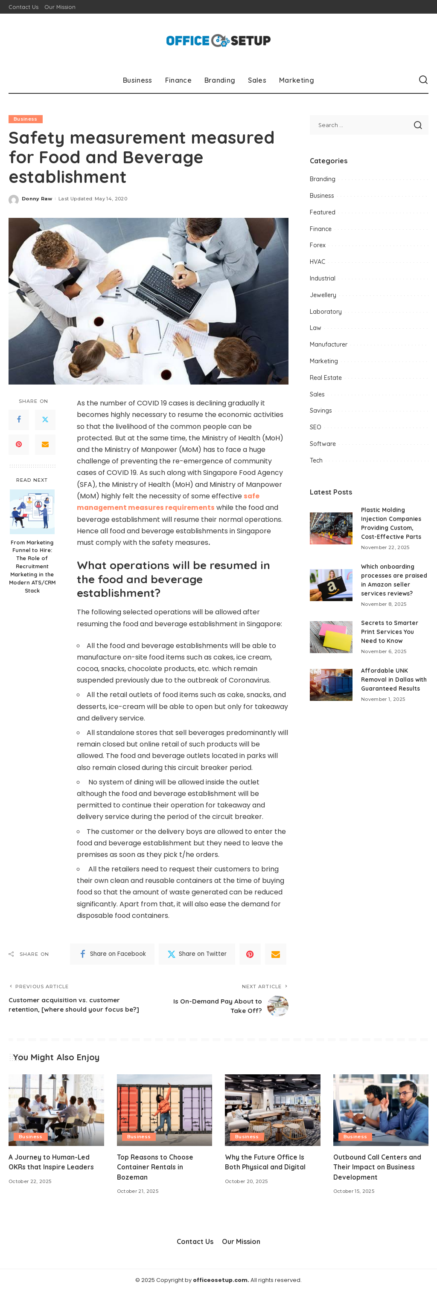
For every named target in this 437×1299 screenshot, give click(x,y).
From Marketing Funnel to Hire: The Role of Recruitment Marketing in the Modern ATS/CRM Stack (32, 566)
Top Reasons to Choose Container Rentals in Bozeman (156, 1175)
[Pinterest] (19, 444)
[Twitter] (45, 420)
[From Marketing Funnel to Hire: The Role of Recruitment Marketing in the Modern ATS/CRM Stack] (32, 511)
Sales (317, 394)
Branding (322, 179)
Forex (318, 245)
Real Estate (326, 378)
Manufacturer (328, 344)
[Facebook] (19, 420)
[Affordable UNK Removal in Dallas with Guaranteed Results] (331, 689)
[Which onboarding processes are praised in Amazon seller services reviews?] (331, 585)
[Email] (45, 444)
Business (26, 119)
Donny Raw (37, 199)
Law (315, 328)
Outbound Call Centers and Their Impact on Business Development (377, 1175)
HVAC (317, 262)
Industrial (322, 278)
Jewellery (323, 295)
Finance (321, 229)
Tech (316, 460)
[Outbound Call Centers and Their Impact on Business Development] (381, 1118)
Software (323, 444)
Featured (322, 212)
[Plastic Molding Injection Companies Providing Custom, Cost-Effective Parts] (331, 528)
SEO (315, 427)
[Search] (423, 80)
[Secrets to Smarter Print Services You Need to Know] (331, 637)
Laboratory (326, 311)
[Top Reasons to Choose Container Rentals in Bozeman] (165, 1118)
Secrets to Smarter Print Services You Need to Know (390, 632)
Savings (321, 410)
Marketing (324, 361)
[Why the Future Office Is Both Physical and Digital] (272, 1118)
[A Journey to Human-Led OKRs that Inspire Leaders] (56, 1118)
